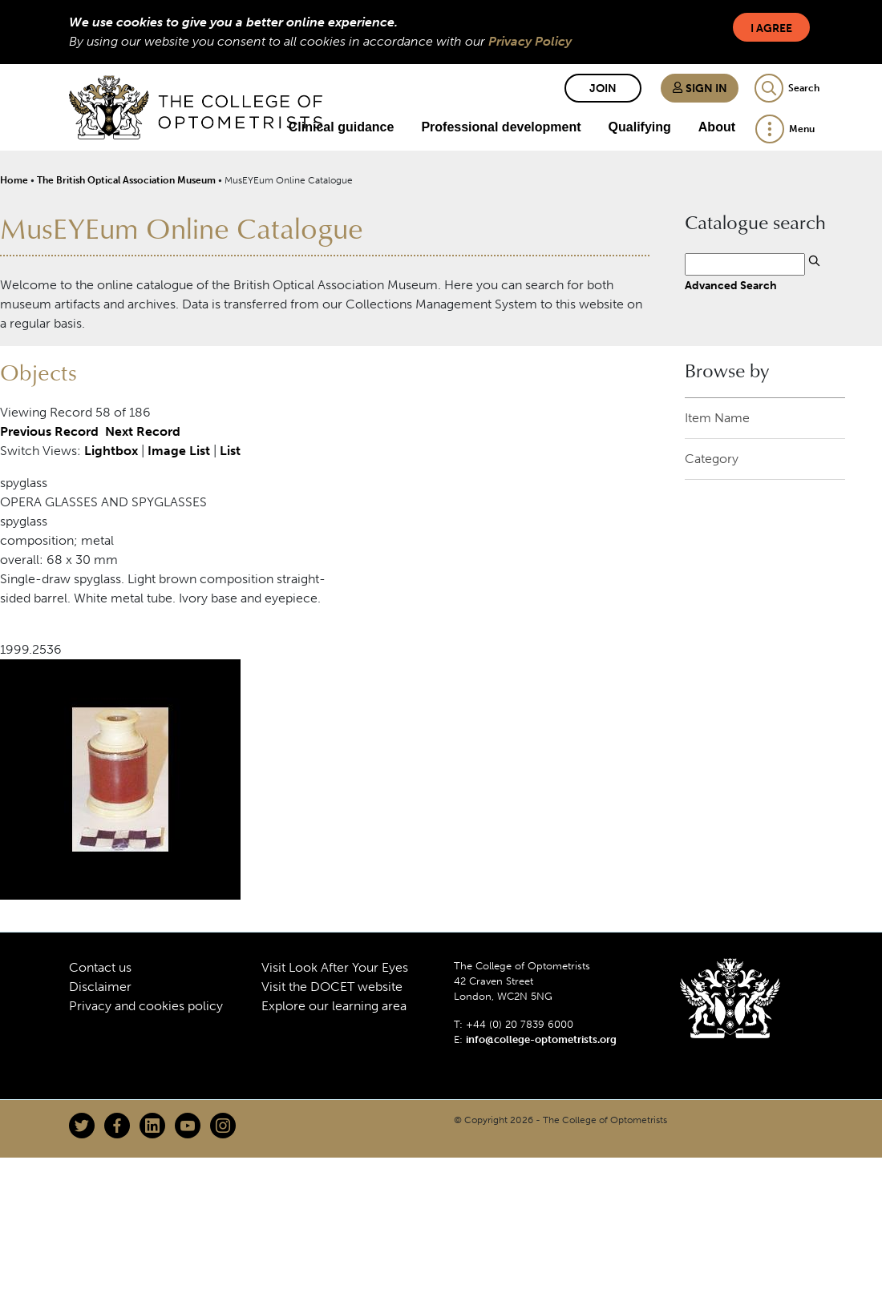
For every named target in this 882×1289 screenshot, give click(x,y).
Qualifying (640, 127)
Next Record (142, 431)
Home (14, 180)
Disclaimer (100, 986)
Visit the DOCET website (332, 986)
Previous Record (49, 431)
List (230, 450)
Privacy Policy (530, 41)
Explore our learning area (334, 1005)
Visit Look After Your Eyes (334, 967)
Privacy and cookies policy (146, 1005)
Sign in (699, 88)
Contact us (100, 967)
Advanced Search (731, 285)
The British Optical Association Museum (126, 180)
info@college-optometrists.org (541, 1039)
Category (711, 458)
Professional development (501, 127)
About (716, 127)
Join (603, 88)
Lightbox (111, 450)
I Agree (771, 28)
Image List (179, 450)
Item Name (717, 417)
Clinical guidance (341, 127)
